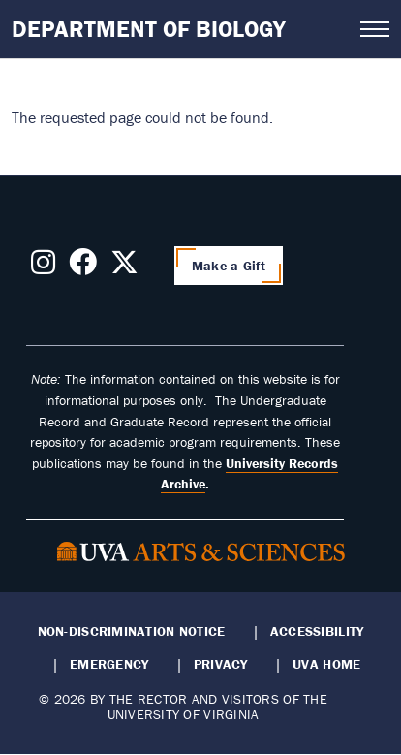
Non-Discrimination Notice (132, 631)
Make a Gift (228, 265)
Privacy (221, 664)
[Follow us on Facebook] (83, 267)
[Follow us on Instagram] (43, 267)
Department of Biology (149, 29)
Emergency (109, 664)
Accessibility (317, 631)
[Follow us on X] (124, 267)
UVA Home (326, 664)
